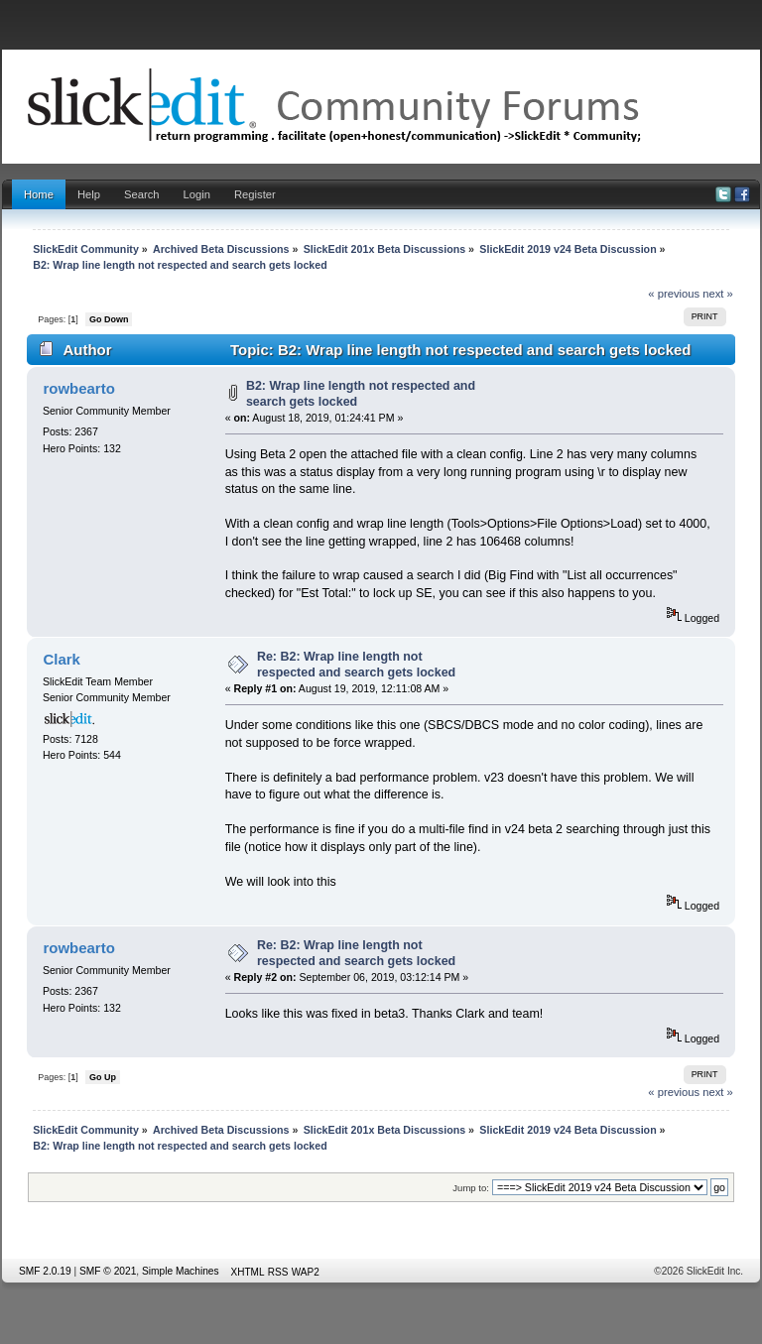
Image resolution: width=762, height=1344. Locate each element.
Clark (61, 659)
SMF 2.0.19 (45, 1271)
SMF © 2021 (107, 1271)
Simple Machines (180, 1271)
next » (717, 294)
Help (88, 194)
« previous (673, 294)
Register (255, 194)
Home (39, 194)
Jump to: (470, 1187)
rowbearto (78, 388)
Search (142, 194)
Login (197, 194)
